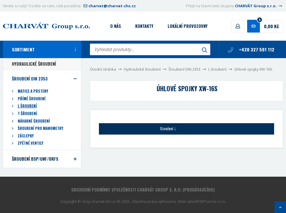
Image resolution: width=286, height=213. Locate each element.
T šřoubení (27, 113)
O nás (115, 26)
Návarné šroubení (34, 121)
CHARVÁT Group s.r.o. (259, 5)
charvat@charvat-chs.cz (109, 5)
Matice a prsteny (33, 91)
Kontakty (144, 26)
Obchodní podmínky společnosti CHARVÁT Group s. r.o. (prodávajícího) (143, 190)
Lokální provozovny (188, 26)
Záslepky (26, 136)
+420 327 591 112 (251, 49)
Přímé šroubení (32, 98)
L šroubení (217, 69)
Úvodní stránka (103, 69)
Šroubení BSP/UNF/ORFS (35, 159)
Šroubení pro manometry (40, 128)
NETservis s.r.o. (213, 201)
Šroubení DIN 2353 (184, 69)
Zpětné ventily (30, 143)
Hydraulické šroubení (142, 69)
